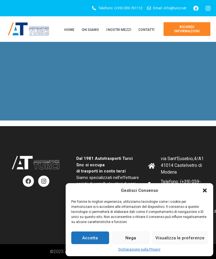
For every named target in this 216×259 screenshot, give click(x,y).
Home (69, 30)
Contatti (146, 30)
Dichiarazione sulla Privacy (139, 249)
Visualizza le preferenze (179, 237)
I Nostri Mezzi (118, 30)
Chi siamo (90, 30)
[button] (205, 190)
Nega (130, 237)
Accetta (90, 237)
